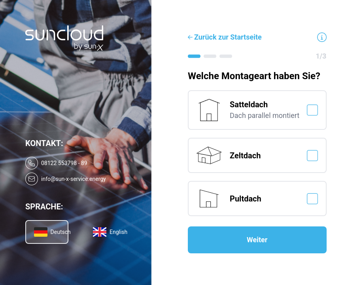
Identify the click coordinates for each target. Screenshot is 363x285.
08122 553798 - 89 (64, 163)
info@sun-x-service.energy (73, 179)
